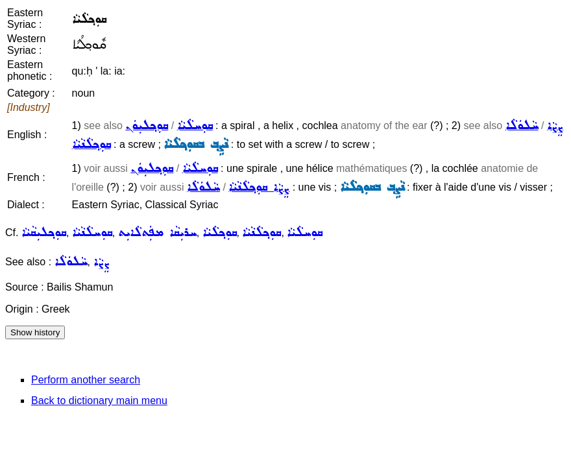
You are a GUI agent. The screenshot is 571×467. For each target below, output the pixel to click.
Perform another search (85, 379)
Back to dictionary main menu (99, 400)
